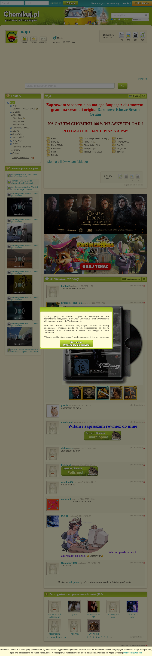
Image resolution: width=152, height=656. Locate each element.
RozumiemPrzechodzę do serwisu (76, 343)
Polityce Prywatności (132, 653)
